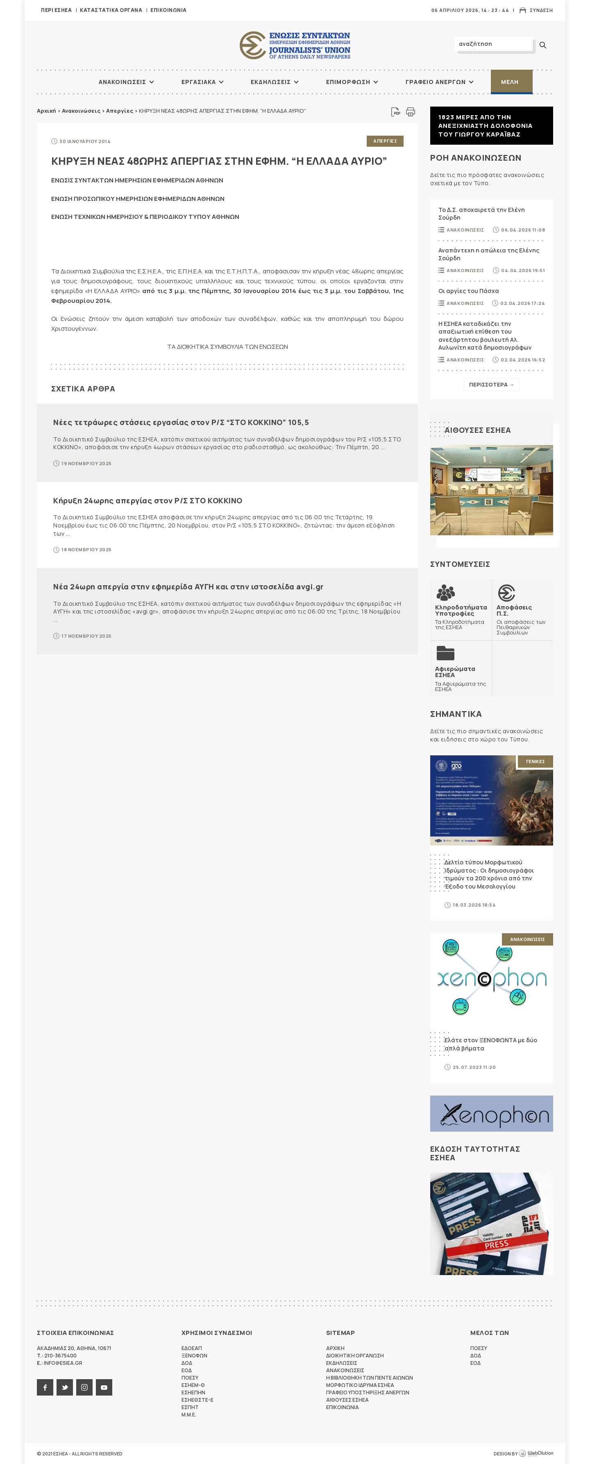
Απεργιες (385, 141)
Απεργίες (119, 110)
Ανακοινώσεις (81, 110)
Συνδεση (541, 10)
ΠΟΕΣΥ (190, 1377)
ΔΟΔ (187, 1362)
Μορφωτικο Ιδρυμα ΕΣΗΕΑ (360, 1385)
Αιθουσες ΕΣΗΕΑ (478, 430)
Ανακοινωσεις (122, 82)
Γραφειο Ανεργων (436, 82)
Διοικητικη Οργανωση (355, 1355)
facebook (45, 1387)
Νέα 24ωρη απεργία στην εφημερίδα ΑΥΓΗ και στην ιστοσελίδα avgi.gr (188, 586)
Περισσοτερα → (491, 384)
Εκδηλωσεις (271, 82)
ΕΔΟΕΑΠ (192, 1348)
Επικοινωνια (168, 10)
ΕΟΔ (187, 1370)
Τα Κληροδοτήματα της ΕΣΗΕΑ (461, 617)
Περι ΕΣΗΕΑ (56, 10)
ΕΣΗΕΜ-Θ (193, 1385)
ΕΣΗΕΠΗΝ (193, 1392)
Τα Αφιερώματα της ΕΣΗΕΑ (461, 678)
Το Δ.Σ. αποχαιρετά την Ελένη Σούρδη (481, 214)
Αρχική (46, 110)
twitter (65, 1387)
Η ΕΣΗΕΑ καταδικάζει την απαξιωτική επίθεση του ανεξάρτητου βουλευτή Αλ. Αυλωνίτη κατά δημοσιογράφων (485, 336)
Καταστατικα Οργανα (111, 10)
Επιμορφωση (348, 82)
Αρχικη (335, 1348)
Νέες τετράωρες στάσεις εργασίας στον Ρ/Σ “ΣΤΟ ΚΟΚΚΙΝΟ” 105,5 (181, 422)
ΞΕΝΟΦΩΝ (194, 1355)
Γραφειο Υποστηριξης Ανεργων (367, 1392)
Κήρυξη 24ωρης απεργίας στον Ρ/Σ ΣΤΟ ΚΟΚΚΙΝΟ (148, 500)
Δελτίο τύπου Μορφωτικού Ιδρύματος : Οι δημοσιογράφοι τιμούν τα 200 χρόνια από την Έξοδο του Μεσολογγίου (489, 874)
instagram (84, 1387)
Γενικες (535, 761)
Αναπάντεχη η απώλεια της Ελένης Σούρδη (488, 254)
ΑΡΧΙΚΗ (67, 82)
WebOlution (536, 1454)
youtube (104, 1387)
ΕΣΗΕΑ (295, 45)
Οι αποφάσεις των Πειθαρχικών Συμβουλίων (522, 620)
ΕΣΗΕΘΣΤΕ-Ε (197, 1399)
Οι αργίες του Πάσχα (468, 291)
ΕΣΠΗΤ (190, 1407)
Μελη (510, 82)
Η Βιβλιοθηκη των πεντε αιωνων (369, 1377)
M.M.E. (189, 1414)
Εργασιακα (199, 82)
